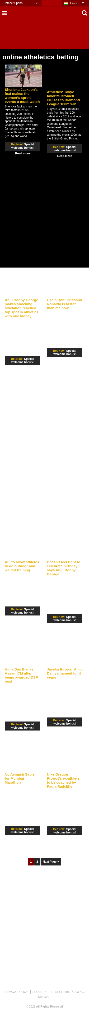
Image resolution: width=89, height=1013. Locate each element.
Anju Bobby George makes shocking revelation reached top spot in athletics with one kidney (21, 308)
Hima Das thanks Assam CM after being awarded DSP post (21, 675)
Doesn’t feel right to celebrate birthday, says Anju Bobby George (63, 568)
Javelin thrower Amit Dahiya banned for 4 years (64, 673)
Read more (22, 153)
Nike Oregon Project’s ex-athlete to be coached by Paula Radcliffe (63, 780)
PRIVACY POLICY (16, 992)
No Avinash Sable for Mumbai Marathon (20, 778)
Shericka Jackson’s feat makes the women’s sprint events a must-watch (22, 96)
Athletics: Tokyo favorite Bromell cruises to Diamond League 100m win (63, 98)
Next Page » (51, 861)
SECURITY (40, 992)
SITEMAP (44, 997)
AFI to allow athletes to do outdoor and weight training (22, 566)
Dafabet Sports (13, 3)
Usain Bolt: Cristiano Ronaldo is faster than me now (64, 304)
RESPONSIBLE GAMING (67, 992)
